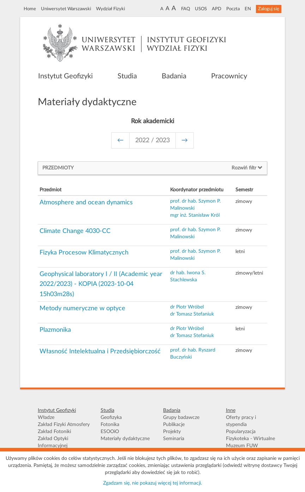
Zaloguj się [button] (268, 9)
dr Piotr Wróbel (187, 307)
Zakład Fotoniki (54, 431)
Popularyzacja (241, 431)
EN (248, 9)
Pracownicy (229, 76)
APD (216, 9)
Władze (46, 417)
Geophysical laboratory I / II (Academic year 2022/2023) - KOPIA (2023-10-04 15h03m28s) (101, 284)
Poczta (233, 9)
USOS (201, 9)
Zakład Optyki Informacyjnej (53, 442)
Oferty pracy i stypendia (241, 421)
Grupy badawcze (181, 417)
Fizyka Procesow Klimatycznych (84, 253)
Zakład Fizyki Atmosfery (64, 424)
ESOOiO (110, 431)
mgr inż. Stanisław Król (195, 215)
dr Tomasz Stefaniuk (192, 314)
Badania (174, 76)
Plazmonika (55, 330)
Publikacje (174, 424)
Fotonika (110, 424)
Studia (127, 76)
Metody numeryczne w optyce (82, 308)
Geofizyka (111, 417)
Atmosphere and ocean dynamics (86, 202)
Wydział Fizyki (110, 9)
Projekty (172, 431)
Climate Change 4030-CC (75, 231)
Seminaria (173, 438)
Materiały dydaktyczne (125, 438)
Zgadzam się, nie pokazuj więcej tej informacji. (152, 483)
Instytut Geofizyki (65, 76)
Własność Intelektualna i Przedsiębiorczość (100, 351)
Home (30, 9)
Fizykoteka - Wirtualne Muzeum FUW (250, 442)
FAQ (185, 9)
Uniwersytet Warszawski (66, 9)
